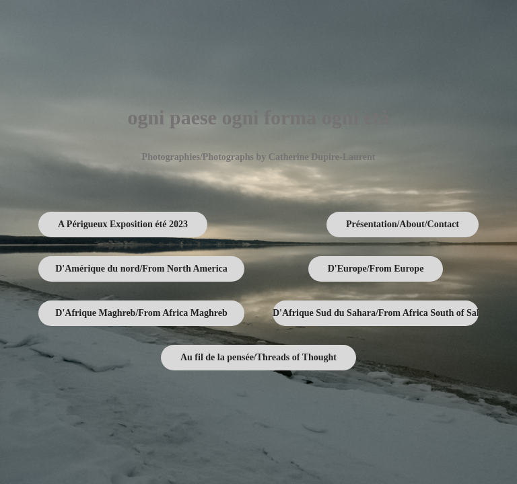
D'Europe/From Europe (376, 269)
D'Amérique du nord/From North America (141, 269)
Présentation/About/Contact (402, 224)
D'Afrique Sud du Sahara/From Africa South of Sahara (376, 313)
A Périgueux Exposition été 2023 (123, 224)
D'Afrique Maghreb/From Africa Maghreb (141, 313)
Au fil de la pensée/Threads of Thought (258, 357)
